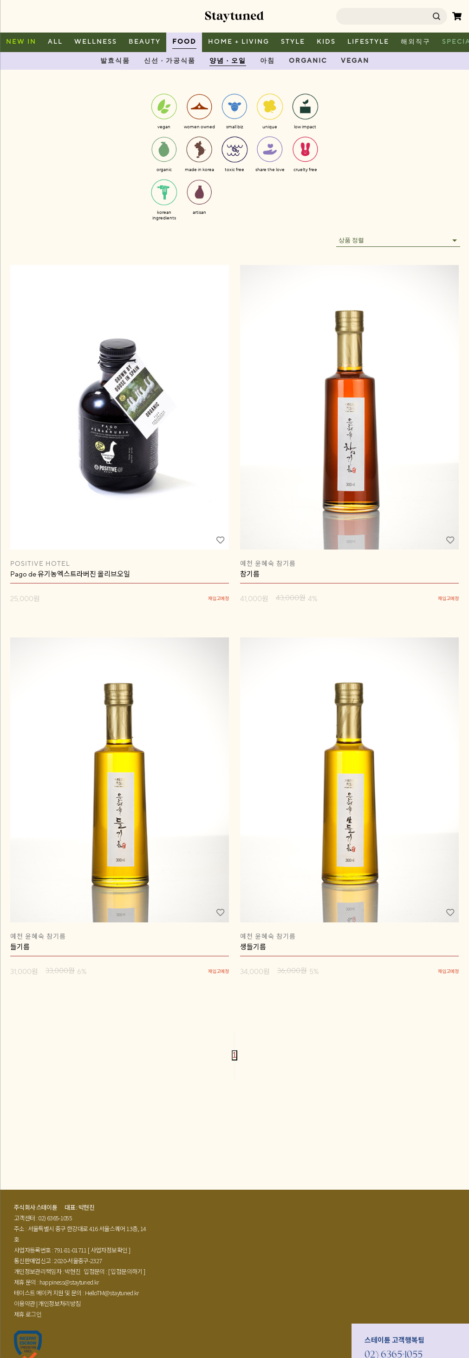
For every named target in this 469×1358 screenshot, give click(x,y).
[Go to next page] (234, 1065)
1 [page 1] (235, 1055)
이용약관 (24, 1303)
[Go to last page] (234, 1074)
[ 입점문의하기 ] (126, 1271)
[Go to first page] (234, 1036)
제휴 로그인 (27, 1314)
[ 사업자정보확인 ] (109, 1249)
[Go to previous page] (234, 1045)
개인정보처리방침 (59, 1303)
